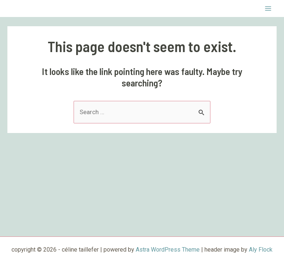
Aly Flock (261, 249)
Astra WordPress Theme (168, 249)
